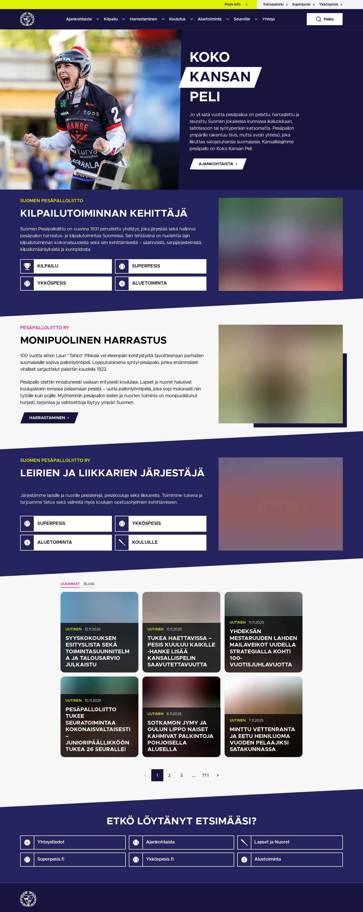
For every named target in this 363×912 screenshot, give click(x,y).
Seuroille (242, 19)
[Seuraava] (218, 775)
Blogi (89, 584)
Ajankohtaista (79, 19)
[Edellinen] (145, 775)
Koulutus (177, 19)
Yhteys (268, 19)
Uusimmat (70, 584)
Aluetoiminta (210, 19)
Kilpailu (111, 19)
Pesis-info (233, 4)
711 (205, 775)
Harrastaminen (143, 19)
